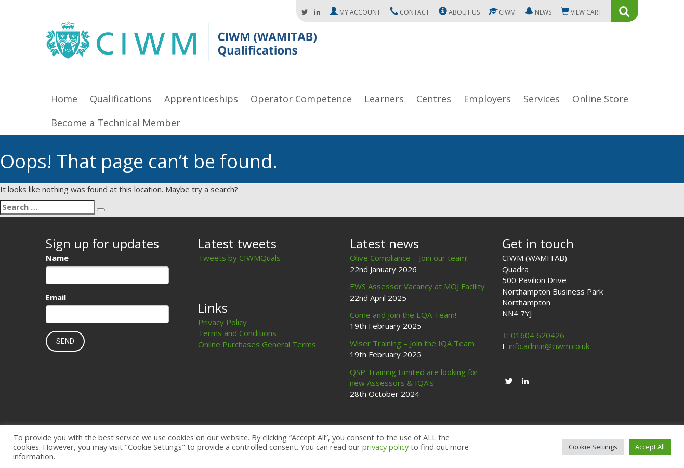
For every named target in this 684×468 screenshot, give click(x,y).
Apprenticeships (201, 98)
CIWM (502, 12)
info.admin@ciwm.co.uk (549, 346)
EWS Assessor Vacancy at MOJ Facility (417, 286)
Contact (409, 12)
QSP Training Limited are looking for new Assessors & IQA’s (414, 377)
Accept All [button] (650, 446)
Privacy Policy (222, 322)
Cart (581, 12)
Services (541, 98)
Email (56, 297)
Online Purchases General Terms (257, 344)
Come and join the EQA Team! (403, 315)
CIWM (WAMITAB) (181, 46)
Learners (384, 98)
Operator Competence (301, 98)
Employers (487, 98)
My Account (355, 12)
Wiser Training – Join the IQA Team (412, 343)
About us (459, 12)
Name (57, 257)
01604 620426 (537, 335)
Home (64, 98)
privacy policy (385, 447)
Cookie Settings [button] (593, 446)
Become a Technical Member (115, 122)
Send (65, 341)
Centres (433, 98)
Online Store (600, 98)
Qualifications (121, 98)
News (538, 12)
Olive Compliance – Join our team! (409, 257)
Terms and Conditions (237, 333)
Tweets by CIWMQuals (239, 257)
